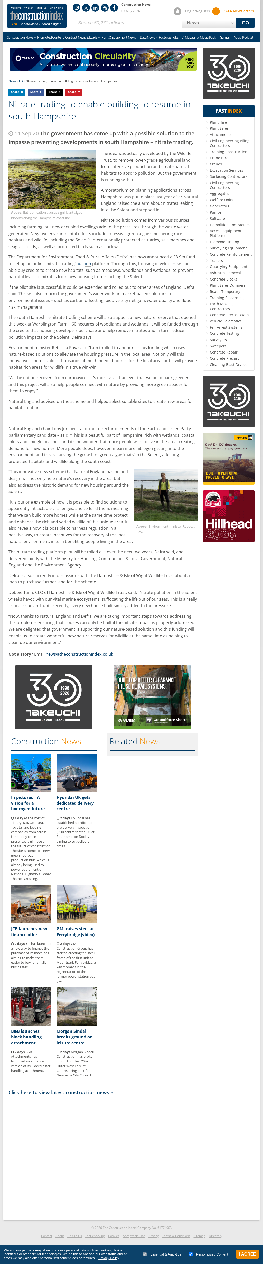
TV (181, 37)
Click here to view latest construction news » (60, 1092)
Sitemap (199, 1236)
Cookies (113, 1236)
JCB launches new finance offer (29, 931)
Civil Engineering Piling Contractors (229, 143)
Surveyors (218, 339)
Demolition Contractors (230, 224)
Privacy (153, 1236)
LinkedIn (95, 8)
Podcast (247, 37)
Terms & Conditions (176, 1236)
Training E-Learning (227, 297)
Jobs (175, 37)
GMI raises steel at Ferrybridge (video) (76, 931)
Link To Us (74, 1236)
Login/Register (197, 10)
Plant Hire (218, 122)
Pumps (216, 212)
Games (225, 37)
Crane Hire (219, 157)
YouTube (105, 8)
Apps (237, 37)
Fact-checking (95, 1236)
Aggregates (219, 193)
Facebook (114, 8)
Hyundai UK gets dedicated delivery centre (75, 803)
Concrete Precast (224, 358)
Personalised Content (208, 1254)
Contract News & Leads (81, 37)
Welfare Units (221, 199)
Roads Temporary (225, 291)
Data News (147, 37)
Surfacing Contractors (228, 176)
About (59, 1236)
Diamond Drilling (224, 241)
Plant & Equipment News (118, 37)
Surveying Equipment (228, 248)
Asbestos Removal (225, 272)
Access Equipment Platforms (225, 233)
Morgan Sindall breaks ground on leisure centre (75, 1037)
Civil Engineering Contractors (224, 185)
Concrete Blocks (223, 279)
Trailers (216, 260)
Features (165, 37)
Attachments (221, 134)
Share (15, 92)
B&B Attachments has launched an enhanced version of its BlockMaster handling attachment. (30, 1061)
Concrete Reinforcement (231, 254)
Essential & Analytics (162, 1254)
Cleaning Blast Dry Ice (228, 364)
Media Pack (208, 37)
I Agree (247, 1254)
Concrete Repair (224, 352)
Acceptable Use (134, 1236)
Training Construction (228, 151)
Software (217, 218)
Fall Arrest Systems (226, 327)
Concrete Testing (224, 333)
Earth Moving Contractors (221, 306)
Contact (46, 1236)
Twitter (86, 8)
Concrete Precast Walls (229, 314)
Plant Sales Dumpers (228, 285)
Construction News (20, 37)
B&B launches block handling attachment (26, 1037)
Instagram (76, 8)
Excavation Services (226, 170)
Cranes (216, 164)
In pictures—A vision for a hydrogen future (28, 803)
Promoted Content (50, 37)
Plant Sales (219, 128)
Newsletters (238, 10)
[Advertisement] (103, 1156)
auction (84, 263)
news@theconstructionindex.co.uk (79, 654)
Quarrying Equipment (228, 266)
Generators (219, 205)
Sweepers (218, 345)
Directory (215, 1236)
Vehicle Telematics (226, 321)
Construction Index (37, 16)
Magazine (191, 37)
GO (245, 22)
